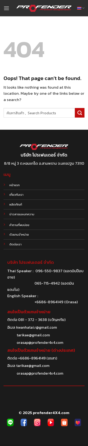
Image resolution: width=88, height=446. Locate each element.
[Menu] (6, 8)
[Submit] (79, 113)
